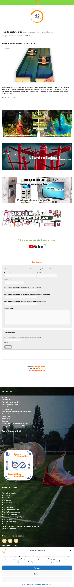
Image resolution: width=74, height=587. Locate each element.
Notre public (6, 416)
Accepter (37, 568)
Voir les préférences (37, 580)
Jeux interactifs (7, 502)
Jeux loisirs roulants (9, 521)
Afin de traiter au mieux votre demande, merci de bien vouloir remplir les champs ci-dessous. (29, 269)
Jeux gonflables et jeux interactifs (12, 36)
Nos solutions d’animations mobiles (14, 414)
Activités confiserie (9, 493)
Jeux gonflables (7, 507)
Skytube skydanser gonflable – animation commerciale (21, 526)
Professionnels (7, 409)
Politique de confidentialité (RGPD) (14, 426)
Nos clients (6, 419)
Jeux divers (6, 495)
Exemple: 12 (7, 342)
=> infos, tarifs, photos (9, 97)
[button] (71, 551)
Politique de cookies (27, 584)
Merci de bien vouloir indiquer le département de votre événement (22, 287)
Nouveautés (6, 498)
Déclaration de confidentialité (43, 584)
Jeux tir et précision (9, 524)
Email (39, 273)
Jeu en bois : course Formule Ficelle (18, 43)
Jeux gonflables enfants (10, 510)
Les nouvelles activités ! (10, 404)
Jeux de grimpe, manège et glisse (13, 517)
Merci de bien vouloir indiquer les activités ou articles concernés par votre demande (27, 294)
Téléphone (7, 280)
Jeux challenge (7, 500)
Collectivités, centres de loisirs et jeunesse (17, 411)
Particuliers (6, 407)
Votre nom (7, 273)
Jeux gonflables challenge (11, 512)
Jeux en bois (6, 505)
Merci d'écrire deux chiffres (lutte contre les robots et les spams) (23, 337)
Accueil (4, 397)
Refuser (37, 574)
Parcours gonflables (9, 529)
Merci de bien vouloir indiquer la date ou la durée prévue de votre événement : (25, 301)
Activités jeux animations (11, 402)
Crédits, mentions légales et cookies (15, 423)
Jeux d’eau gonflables (9, 514)
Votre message (8, 308)
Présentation (6, 400)
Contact (5, 421)
